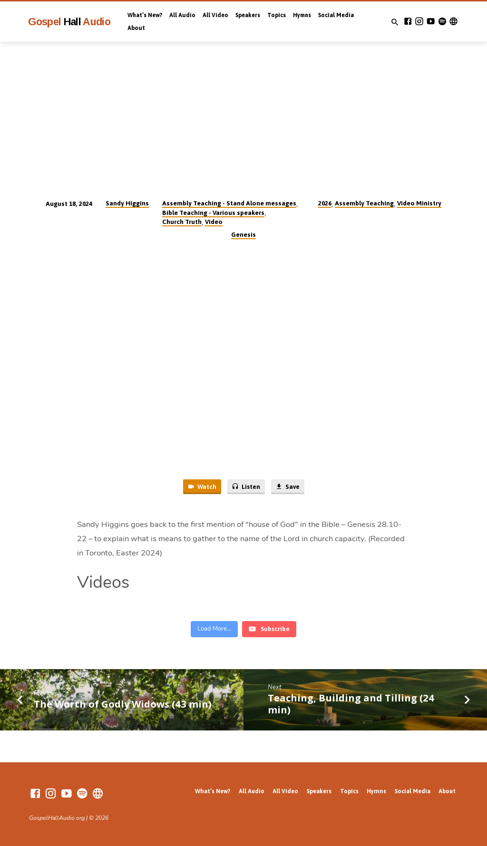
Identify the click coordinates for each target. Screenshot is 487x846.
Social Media (336, 15)
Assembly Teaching (364, 203)
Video (214, 221)
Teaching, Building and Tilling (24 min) (351, 703)
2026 (324, 203)
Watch (201, 487)
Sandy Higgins (127, 203)
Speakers (247, 15)
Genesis (243, 234)
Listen (246, 487)
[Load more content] (214, 629)
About (136, 28)
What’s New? (144, 15)
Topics (276, 15)
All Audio (182, 15)
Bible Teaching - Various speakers (213, 212)
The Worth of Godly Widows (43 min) (123, 703)
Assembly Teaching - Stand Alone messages (229, 203)
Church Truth (182, 221)
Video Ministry (419, 203)
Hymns (302, 15)
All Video (215, 15)
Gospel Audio (69, 22)
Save (287, 487)
